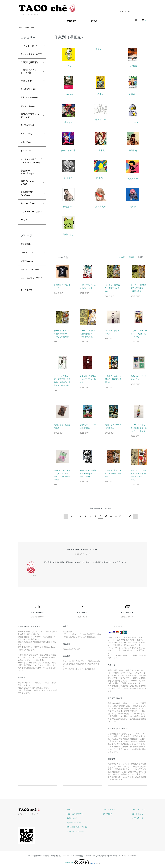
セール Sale (28, 223)
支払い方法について (85, 822)
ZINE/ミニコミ (28, 279)
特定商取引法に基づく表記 (87, 826)
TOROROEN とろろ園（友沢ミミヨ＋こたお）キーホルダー (139, 428)
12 (115, 516)
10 (105, 516)
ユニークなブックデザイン (30, 313)
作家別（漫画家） (32, 27)
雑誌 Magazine (28, 288)
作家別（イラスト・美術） (29, 76)
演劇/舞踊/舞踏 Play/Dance (28, 213)
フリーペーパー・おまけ (30, 234)
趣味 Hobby (27, 164)
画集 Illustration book (28, 105)
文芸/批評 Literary (30, 94)
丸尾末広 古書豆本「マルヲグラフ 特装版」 (88, 379)
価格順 (131, 257)
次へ (135, 516)
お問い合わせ (139, 818)
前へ (66, 516)
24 (130, 516)
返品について (82, 818)
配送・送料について (85, 813)
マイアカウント (124, 11)
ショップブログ (116, 809)
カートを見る (139, 813)
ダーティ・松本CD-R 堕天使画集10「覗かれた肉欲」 (88, 334)
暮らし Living (27, 145)
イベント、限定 (29, 46)
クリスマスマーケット (30, 326)
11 (110, 516)
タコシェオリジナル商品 (30, 56)
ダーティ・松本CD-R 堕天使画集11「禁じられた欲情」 (62, 334)
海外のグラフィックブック (30, 126)
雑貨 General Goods (27, 201)
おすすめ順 (120, 257)
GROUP (94, 21)
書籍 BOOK (27, 270)
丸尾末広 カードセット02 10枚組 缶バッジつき (139, 334)
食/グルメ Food (28, 136)
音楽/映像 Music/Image (27, 190)
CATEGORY (71, 21)
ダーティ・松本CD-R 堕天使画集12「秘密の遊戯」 (138, 288)
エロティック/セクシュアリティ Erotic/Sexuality (30, 177)
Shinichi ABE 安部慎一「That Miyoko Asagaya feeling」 (88, 473)
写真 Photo (27, 154)
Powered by (82, 860)
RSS (112, 813)
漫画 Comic (26, 85)
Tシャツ (25, 245)
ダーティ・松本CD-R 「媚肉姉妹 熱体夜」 (113, 473)
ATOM (117, 813)
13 (120, 516)
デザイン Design (29, 116)
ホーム (20, 27)
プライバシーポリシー (86, 831)
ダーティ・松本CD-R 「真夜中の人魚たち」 (113, 288)
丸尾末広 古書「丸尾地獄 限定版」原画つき (113, 379)
